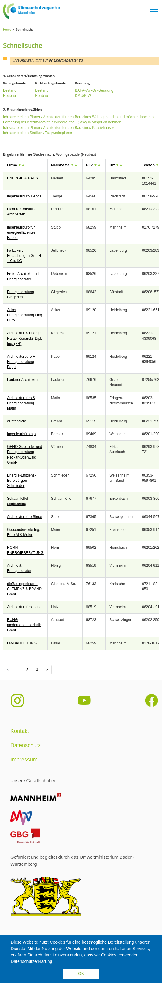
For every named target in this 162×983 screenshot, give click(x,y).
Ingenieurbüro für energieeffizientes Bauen (21, 232)
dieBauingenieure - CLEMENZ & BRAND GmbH (24, 589)
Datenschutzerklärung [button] (31, 961)
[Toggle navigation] (154, 11)
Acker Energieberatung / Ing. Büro (25, 315)
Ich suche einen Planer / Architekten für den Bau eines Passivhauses (58, 128)
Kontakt (19, 731)
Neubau (9, 96)
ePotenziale (16, 421)
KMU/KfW (83, 96)
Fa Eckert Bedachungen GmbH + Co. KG (24, 255)
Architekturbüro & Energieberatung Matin (21, 403)
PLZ (89, 165)
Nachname (60, 165)
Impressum (23, 760)
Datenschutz (25, 745)
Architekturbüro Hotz (23, 607)
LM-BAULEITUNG (22, 643)
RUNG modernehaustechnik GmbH (24, 625)
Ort (112, 165)
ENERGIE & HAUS (22, 178)
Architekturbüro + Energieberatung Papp (21, 361)
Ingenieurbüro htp (21, 434)
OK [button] (81, 973)
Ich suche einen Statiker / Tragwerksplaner (37, 133)
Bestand (9, 90)
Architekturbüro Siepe (24, 517)
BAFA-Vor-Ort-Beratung (94, 90)
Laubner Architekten (23, 380)
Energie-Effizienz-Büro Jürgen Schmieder (21, 480)
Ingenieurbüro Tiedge (24, 196)
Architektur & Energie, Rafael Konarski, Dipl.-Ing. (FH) (25, 338)
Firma (12, 165)
